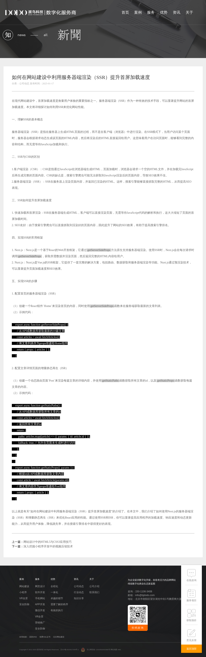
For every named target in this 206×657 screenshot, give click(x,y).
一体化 (54, 592)
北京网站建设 (58, 637)
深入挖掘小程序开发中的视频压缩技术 (48, 546)
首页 (125, 12)
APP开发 (40, 604)
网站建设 (26, 100)
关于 (189, 12)
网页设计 (40, 586)
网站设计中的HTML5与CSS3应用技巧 (47, 541)
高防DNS (33, 637)
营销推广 (40, 622)
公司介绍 (94, 586)
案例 (138, 12)
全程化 (54, 586)
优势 (163, 12)
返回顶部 (191, 648)
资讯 (176, 12)
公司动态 (79, 586)
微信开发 (40, 610)
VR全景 (23, 598)
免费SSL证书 (44, 637)
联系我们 (94, 592)
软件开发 (40, 592)
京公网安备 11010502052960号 (95, 650)
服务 (151, 12)
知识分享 (79, 598)
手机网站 (40, 598)
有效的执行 (57, 610)
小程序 (23, 592)
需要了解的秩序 (59, 604)
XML (119, 650)
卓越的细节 (57, 598)
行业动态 (79, 592)
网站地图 (114, 650)
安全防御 (24, 604)
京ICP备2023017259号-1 (69, 650)
